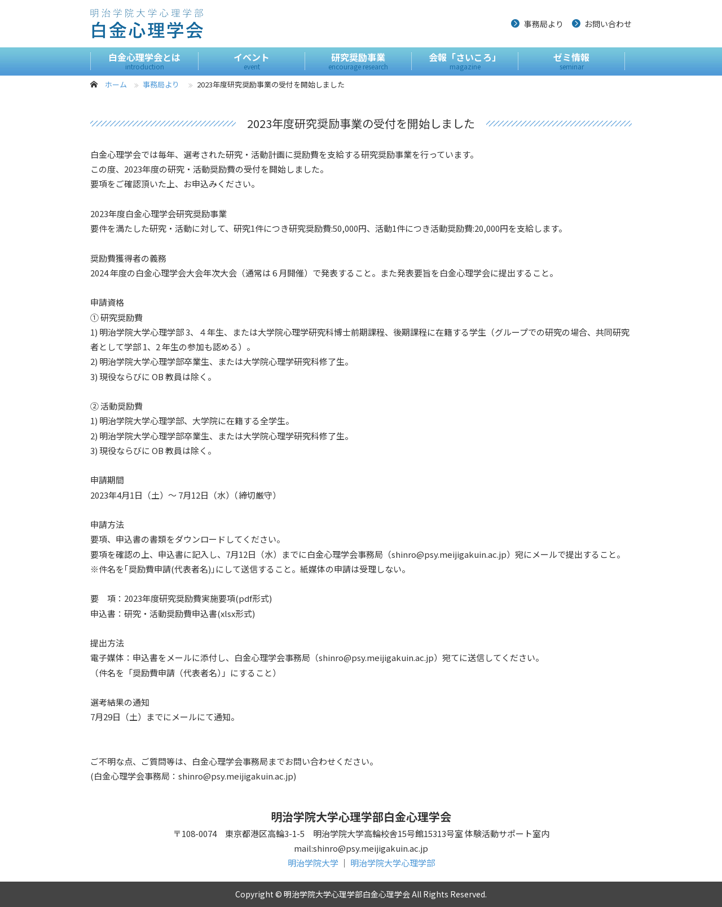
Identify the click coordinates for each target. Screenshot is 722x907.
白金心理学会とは (144, 61)
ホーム (116, 84)
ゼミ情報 (571, 61)
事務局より (543, 23)
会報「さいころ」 (465, 61)
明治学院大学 (313, 863)
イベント (252, 61)
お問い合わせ (608, 23)
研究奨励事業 (358, 61)
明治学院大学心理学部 (392, 863)
